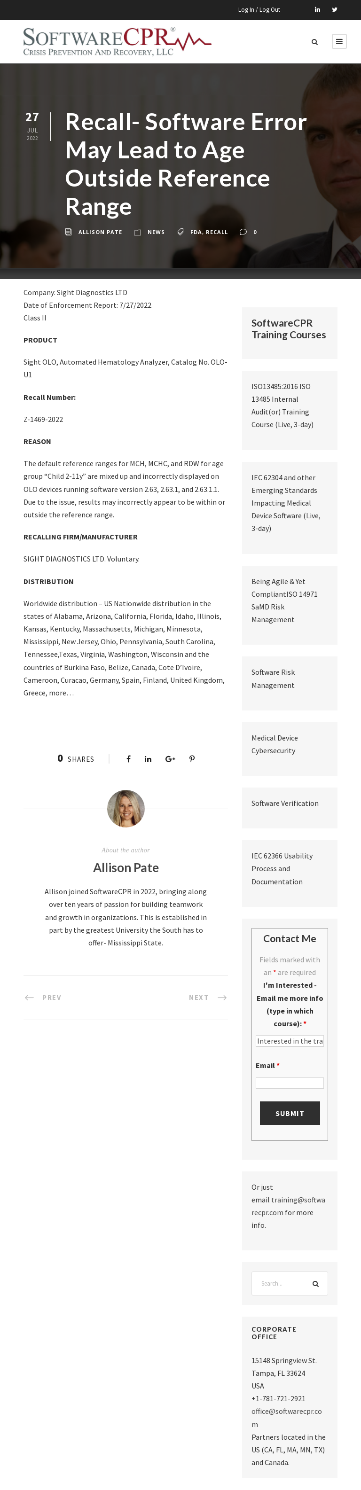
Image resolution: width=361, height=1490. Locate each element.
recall (217, 231)
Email (268, 1065)
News (156, 231)
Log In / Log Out (259, 10)
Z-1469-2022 (43, 419)
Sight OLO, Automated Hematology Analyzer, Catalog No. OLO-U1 (126, 368)
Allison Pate (100, 231)
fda (196, 231)
